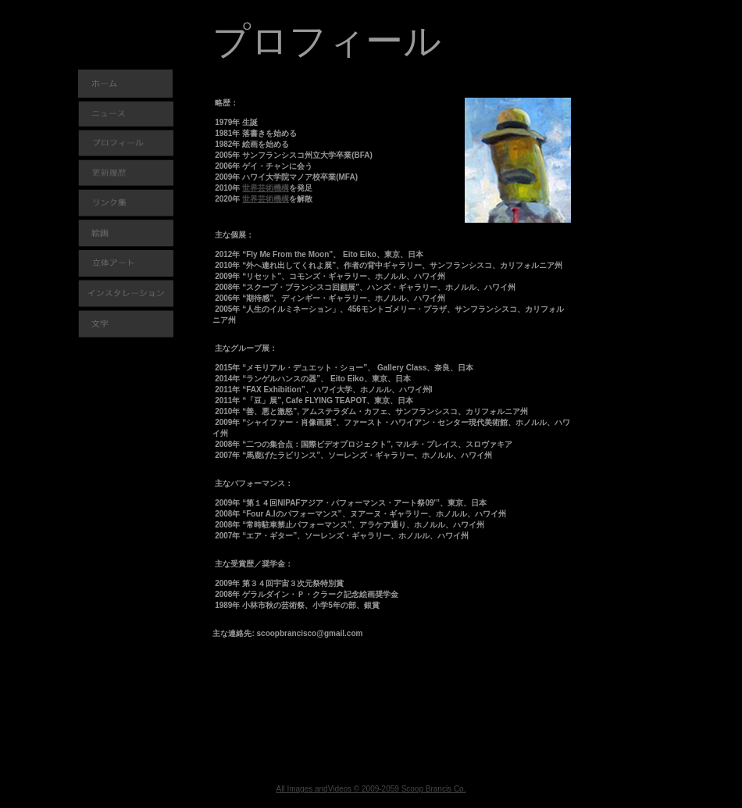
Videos (339, 789)
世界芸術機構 (265, 188)
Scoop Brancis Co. (433, 789)
